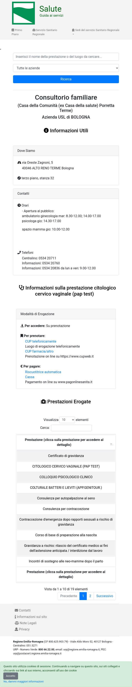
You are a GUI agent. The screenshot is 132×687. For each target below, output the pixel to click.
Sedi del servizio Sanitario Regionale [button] (95, 30)
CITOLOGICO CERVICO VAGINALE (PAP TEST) (66, 466)
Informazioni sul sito (31, 617)
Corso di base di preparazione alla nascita (66, 535)
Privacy (22, 629)
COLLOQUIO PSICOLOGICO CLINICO (66, 477)
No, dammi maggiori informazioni (24, 681)
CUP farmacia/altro (39, 351)
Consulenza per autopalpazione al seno (66, 498)
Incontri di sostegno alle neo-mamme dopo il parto (66, 561)
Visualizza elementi (66, 420)
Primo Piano (17, 32)
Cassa (29, 377)
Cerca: (66, 428)
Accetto (10, 675)
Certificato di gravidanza (66, 456)
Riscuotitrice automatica (43, 372)
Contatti (23, 610)
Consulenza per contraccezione (66, 509)
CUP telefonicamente (40, 341)
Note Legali (26, 623)
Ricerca (66, 79)
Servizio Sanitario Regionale (45, 32)
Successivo (104, 596)
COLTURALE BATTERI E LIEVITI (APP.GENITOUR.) (66, 488)
